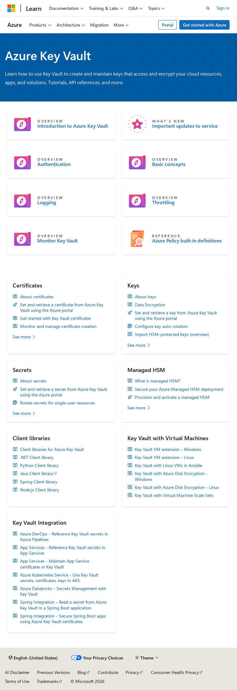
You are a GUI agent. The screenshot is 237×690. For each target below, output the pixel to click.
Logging (46, 202)
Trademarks (47, 681)
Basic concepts (168, 164)
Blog (81, 672)
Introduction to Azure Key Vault (72, 126)
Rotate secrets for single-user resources (57, 403)
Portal (167, 25)
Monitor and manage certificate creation (58, 326)
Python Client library (39, 465)
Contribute (108, 672)
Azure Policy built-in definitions (187, 241)
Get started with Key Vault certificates (55, 318)
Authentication (54, 164)
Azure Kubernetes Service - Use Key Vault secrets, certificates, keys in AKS (59, 577)
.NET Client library (36, 457)
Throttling (163, 202)
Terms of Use (17, 681)
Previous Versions (53, 672)
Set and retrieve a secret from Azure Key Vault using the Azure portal (63, 392)
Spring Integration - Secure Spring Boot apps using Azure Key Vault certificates (63, 618)
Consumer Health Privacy (175, 672)
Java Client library (36, 473)
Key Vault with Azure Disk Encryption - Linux (177, 487)
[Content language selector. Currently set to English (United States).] (33, 658)
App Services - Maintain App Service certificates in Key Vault (54, 563)
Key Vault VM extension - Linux (164, 457)
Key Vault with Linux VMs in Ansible (168, 465)
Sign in (223, 8)
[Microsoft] (11, 8)
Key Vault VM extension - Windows (168, 449)
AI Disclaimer (17, 672)
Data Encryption (150, 305)
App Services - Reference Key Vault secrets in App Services (62, 550)
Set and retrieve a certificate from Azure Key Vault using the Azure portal (61, 307)
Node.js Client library (39, 490)
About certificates (36, 297)
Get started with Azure (204, 25)
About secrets (33, 381)
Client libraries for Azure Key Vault (52, 449)
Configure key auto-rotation (161, 326)
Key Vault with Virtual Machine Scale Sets (174, 495)
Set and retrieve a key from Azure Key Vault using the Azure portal (176, 315)
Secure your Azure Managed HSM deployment (179, 389)
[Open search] (208, 8)
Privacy (132, 672)
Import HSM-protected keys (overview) (172, 334)
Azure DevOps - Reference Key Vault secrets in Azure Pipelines (64, 536)
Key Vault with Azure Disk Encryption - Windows (171, 476)
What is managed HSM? (158, 381)
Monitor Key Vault (57, 241)
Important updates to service (185, 126)
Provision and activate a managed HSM (172, 397)
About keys (145, 297)
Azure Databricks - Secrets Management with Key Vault (63, 591)
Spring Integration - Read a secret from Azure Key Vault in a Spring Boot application (63, 604)
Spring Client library (38, 482)
